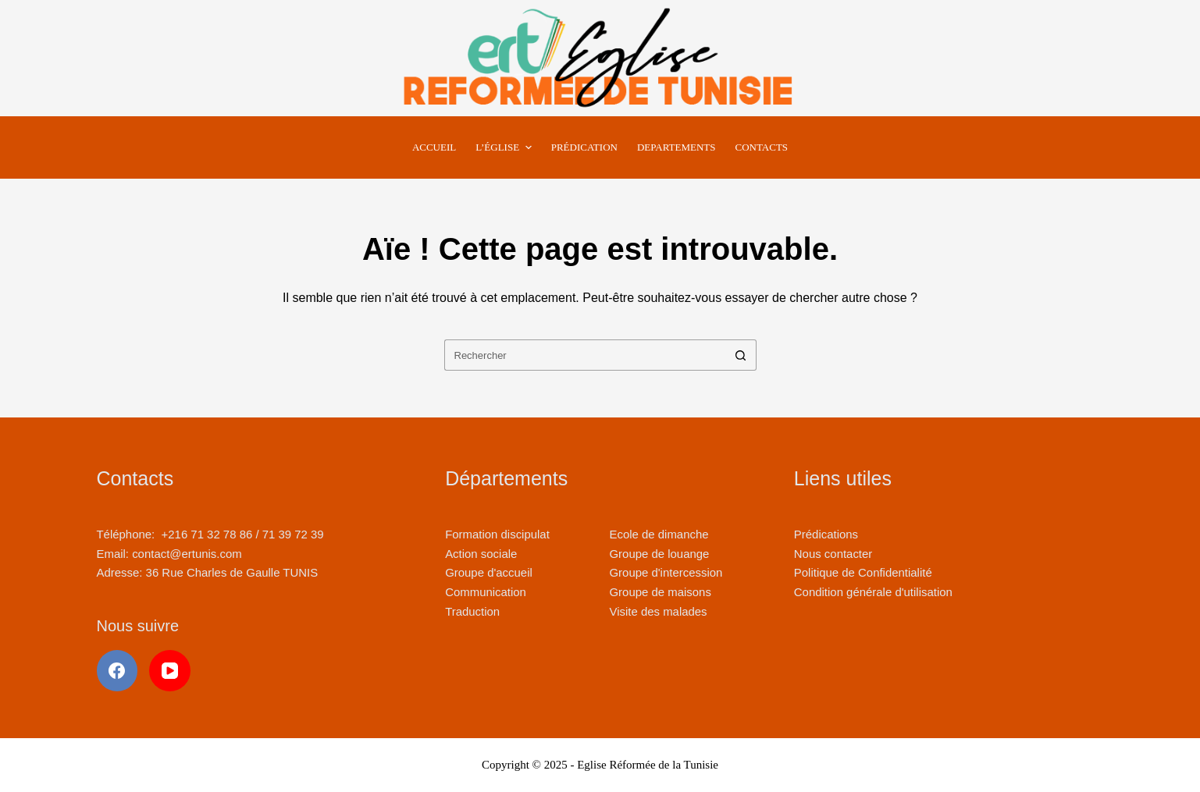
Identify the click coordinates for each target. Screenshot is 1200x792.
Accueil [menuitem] (434, 147)
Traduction (472, 611)
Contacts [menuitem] (762, 147)
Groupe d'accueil (488, 572)
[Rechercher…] (584, 355)
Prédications (826, 534)
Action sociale (481, 553)
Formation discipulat (497, 534)
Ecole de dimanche (658, 534)
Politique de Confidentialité (863, 572)
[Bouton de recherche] (741, 355)
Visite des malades (658, 611)
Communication (485, 591)
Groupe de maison (657, 591)
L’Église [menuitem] (505, 147)
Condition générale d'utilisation (873, 591)
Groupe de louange (659, 553)
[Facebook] (117, 670)
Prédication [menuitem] (584, 147)
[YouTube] (170, 670)
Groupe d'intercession (665, 572)
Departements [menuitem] (676, 147)
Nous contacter (833, 553)
